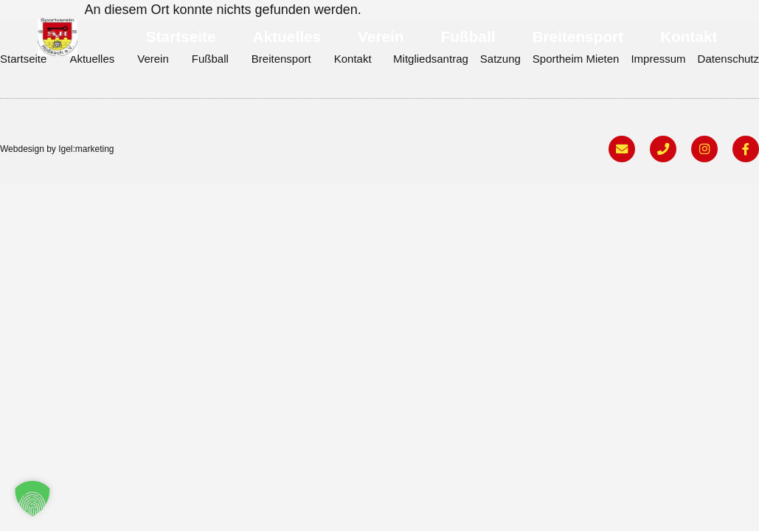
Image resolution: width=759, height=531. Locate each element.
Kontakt (688, 36)
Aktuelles (287, 36)
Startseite (181, 36)
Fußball (468, 36)
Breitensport (577, 36)
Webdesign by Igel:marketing (57, 150)
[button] (32, 498)
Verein (380, 36)
